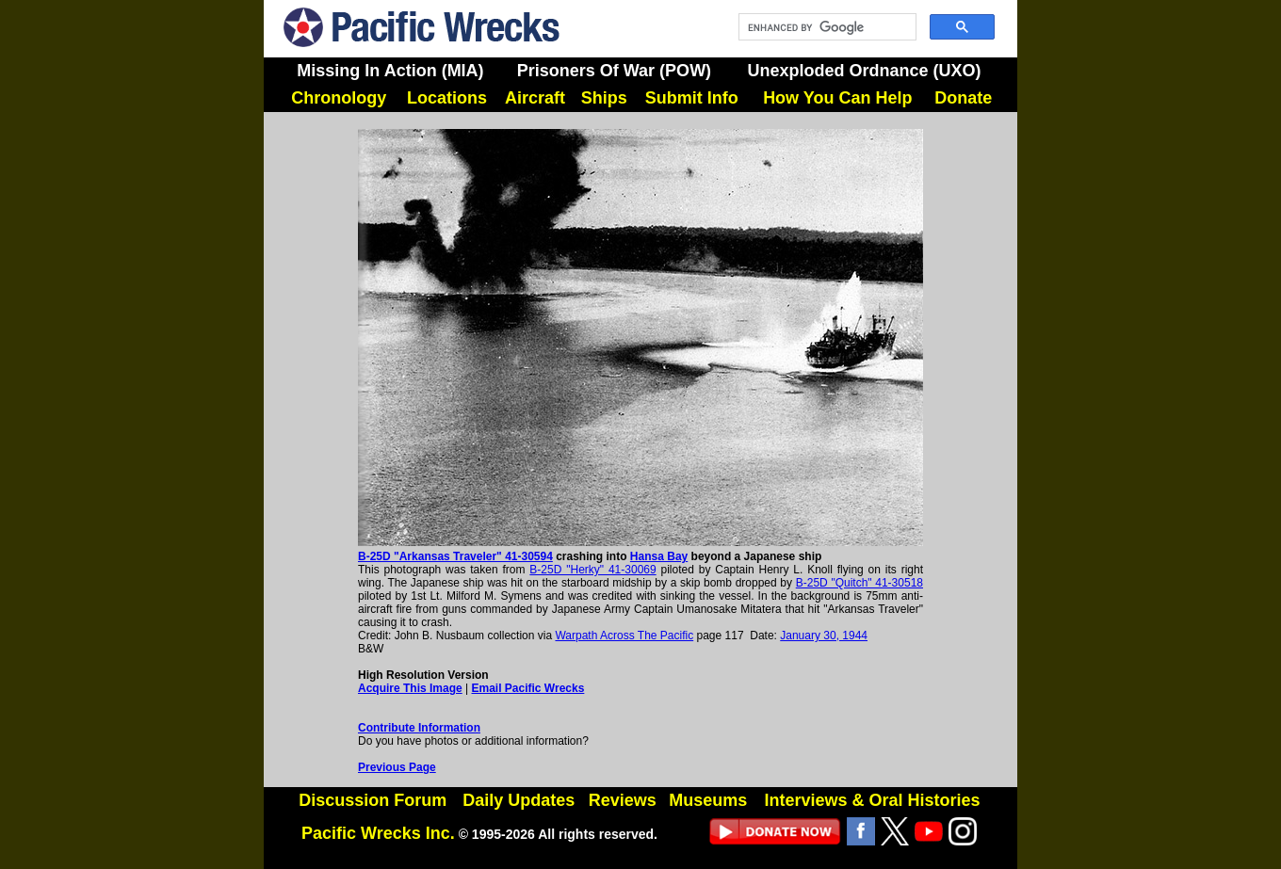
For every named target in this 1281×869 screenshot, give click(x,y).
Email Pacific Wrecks (528, 688)
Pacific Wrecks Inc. (378, 833)
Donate (963, 98)
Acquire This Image (410, 688)
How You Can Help (837, 98)
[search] (825, 27)
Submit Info (691, 98)
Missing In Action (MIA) (390, 70)
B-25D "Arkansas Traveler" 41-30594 (455, 556)
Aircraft (535, 98)
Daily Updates (518, 800)
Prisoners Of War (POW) (614, 70)
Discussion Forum (372, 800)
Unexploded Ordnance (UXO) (864, 70)
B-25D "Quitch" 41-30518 (859, 582)
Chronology (338, 98)
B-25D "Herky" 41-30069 (592, 569)
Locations (447, 98)
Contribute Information (419, 727)
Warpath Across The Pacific (624, 635)
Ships (604, 98)
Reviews (623, 800)
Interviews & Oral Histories (872, 800)
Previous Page (397, 767)
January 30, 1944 (824, 635)
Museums (708, 800)
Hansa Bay (659, 556)
